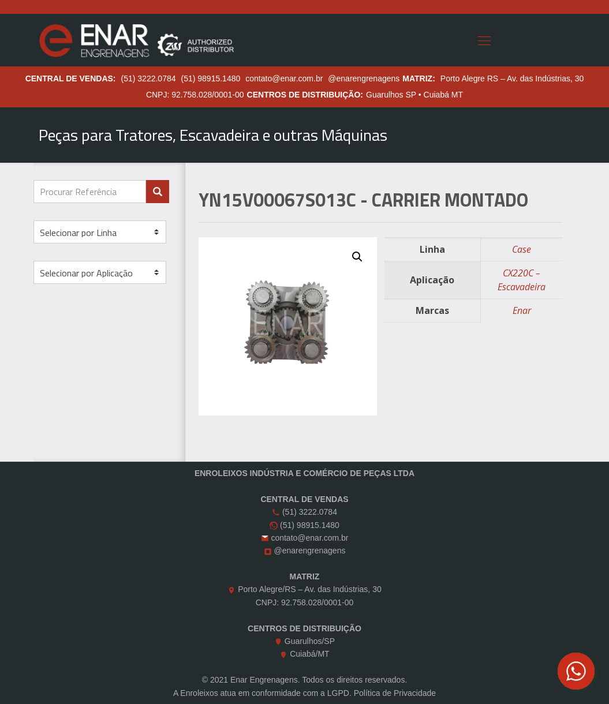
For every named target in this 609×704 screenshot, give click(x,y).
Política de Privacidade (395, 693)
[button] (357, 256)
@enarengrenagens (363, 78)
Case (521, 249)
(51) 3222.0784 (148, 78)
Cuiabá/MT (309, 653)
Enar (522, 310)
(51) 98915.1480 (211, 78)
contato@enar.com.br (284, 78)
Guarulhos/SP (310, 641)
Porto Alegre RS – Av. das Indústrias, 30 (512, 78)
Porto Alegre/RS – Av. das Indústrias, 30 (310, 589)
